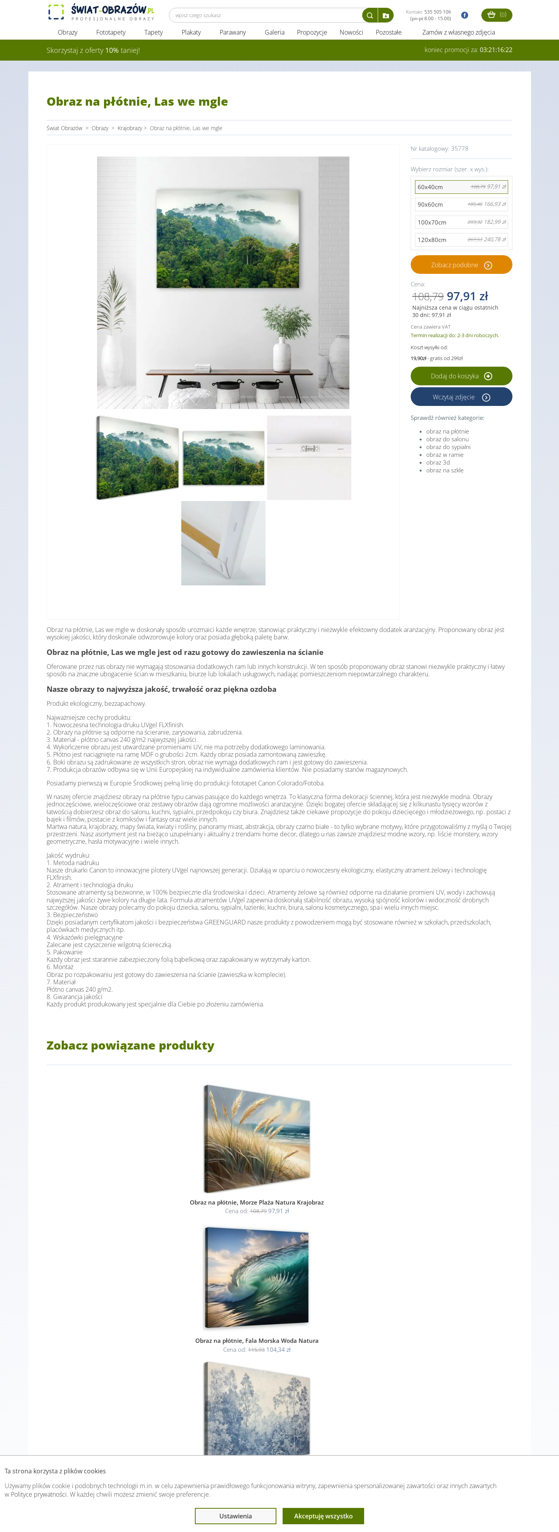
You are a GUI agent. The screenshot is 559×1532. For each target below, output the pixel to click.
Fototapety (110, 38)
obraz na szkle (445, 476)
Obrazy (67, 38)
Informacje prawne (153, 1440)
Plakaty (191, 38)
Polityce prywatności (39, 1494)
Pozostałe (389, 38)
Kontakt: (428, 15)
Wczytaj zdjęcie (454, 402)
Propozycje (312, 38)
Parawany (233, 38)
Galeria (275, 38)
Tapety (153, 38)
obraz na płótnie (447, 437)
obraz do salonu (447, 445)
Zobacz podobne (454, 270)
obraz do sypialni (448, 452)
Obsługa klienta (73, 1440)
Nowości (351, 38)
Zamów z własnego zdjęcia (458, 38)
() (497, 14)
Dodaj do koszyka (461, 382)
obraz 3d (438, 468)
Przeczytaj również (237, 1440)
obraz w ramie (445, 460)
